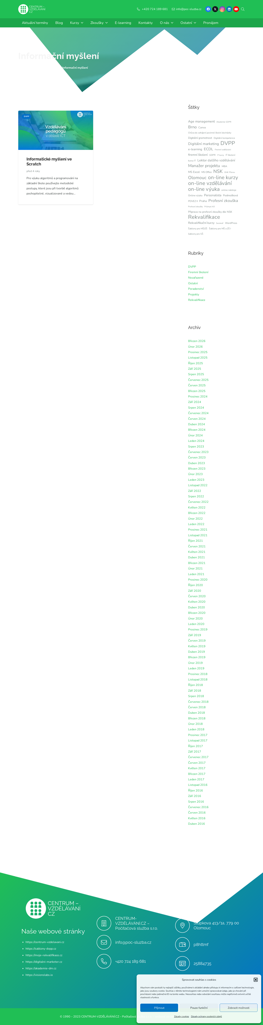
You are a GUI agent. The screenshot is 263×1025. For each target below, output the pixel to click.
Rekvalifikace (196, 300)
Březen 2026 (196, 341)
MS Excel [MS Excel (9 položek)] (194, 172)
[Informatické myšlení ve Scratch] (55, 113)
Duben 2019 (196, 652)
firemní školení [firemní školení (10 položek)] (198, 155)
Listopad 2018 (197, 680)
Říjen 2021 (195, 541)
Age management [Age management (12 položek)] (201, 121)
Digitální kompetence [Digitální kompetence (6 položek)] (224, 138)
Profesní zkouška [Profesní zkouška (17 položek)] (223, 200)
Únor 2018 (195, 724)
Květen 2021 (196, 552)
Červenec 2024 (198, 413)
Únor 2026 (195, 347)
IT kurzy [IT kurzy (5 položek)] (220, 155)
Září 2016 (194, 796)
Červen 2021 (197, 546)
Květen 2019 (196, 646)
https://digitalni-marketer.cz (44, 962)
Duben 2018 (196, 713)
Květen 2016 (196, 818)
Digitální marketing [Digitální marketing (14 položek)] (203, 143)
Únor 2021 (195, 569)
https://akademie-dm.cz (41, 968)
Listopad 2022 (197, 485)
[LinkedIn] (229, 9)
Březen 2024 (196, 430)
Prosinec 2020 (197, 580)
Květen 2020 (196, 602)
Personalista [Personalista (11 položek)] (212, 195)
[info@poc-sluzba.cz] (106, 942)
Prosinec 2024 (197, 397)
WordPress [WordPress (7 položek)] (231, 223)
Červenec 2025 (198, 380)
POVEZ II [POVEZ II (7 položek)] (193, 201)
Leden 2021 (196, 574)
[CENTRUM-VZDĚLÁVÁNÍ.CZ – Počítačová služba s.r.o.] (106, 923)
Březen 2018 (196, 718)
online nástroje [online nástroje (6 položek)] (228, 190)
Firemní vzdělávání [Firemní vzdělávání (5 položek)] (223, 149)
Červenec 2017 (198, 757)
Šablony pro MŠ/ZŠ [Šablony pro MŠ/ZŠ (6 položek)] (197, 228)
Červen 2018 (197, 707)
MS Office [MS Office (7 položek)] (206, 172)
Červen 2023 (197, 458)
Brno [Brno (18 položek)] (192, 127)
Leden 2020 (196, 624)
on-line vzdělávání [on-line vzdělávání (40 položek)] (210, 183)
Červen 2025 (197, 385)
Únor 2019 (195, 663)
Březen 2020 (196, 613)
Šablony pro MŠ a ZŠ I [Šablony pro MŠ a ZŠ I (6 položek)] (220, 228)
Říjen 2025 (195, 363)
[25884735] (184, 963)
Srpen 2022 (196, 496)
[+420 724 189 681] (106, 961)
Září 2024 (194, 402)
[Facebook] (208, 9)
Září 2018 (194, 691)
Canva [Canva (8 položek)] (202, 127)
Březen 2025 (196, 391)
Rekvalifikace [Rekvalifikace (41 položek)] (204, 216)
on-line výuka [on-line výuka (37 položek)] (204, 189)
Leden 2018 (196, 729)
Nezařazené (195, 278)
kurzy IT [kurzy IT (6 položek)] (192, 160)
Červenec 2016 (198, 807)
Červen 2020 (197, 596)
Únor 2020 (195, 619)
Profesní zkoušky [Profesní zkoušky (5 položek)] (195, 206)
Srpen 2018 (196, 696)
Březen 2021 (196, 563)
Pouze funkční (198, 1008)
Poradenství (196, 289)
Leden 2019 (196, 668)
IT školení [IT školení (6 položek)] (230, 155)
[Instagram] (222, 9)
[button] (256, 980)
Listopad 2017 (197, 741)
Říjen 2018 (195, 685)
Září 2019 (194, 635)
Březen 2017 (196, 774)
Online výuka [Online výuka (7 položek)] (195, 195)
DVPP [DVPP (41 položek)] (227, 143)
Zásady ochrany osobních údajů (206, 1016)
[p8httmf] (184, 944)
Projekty (193, 294)
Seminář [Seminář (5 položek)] (219, 223)
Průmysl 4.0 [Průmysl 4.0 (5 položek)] (209, 206)
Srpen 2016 (196, 802)
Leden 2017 (196, 779)
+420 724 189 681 (130, 961)
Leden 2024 (196, 441)
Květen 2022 (196, 508)
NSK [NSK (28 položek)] (218, 171)
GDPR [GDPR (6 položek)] (212, 155)
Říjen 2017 (195, 746)
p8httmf (201, 944)
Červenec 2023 (198, 452)
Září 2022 (194, 491)
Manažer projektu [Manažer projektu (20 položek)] (204, 165)
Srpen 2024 (196, 408)
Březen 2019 (196, 657)
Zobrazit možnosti (238, 1008)
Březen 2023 (196, 469)
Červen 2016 (197, 813)
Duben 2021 (196, 557)
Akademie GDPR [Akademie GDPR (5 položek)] (223, 122)
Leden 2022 (196, 524)
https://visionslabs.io (39, 975)
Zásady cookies (181, 1016)
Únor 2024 (195, 435)
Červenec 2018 (198, 702)
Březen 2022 (196, 513)
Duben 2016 (196, 824)
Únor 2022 (195, 519)
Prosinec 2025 (197, 352)
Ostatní (193, 283)
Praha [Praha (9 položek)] (203, 201)
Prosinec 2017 (197, 735)
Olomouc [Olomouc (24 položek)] (197, 177)
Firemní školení (198, 272)
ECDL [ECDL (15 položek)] (208, 149)
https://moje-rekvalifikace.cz (44, 955)
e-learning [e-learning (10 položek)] (195, 149)
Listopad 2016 (197, 785)
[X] (215, 9)
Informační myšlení (58, 56)
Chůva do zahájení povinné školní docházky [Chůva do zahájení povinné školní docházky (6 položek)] (209, 132)
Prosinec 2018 (197, 674)
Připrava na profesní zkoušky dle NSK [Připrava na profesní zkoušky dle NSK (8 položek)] (210, 212)
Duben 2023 (196, 463)
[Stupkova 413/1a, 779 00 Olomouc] (184, 925)
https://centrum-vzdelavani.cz (45, 942)
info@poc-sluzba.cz (133, 942)
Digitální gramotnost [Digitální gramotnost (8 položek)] (200, 138)
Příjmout (159, 1008)
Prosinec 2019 (197, 630)
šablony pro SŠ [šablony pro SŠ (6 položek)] (195, 233)
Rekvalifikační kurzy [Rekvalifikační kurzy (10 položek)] (201, 223)
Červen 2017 (197, 763)
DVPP (192, 267)
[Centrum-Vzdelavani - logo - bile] (31, 9)
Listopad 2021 (197, 535)
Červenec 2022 (198, 502)
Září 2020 (194, 591)
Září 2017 (194, 752)
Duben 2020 (196, 607)
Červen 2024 (197, 419)
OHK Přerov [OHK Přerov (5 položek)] (229, 172)
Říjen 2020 (195, 585)
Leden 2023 (196, 480)
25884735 (202, 963)
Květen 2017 (196, 768)
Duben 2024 (196, 424)
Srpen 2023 (196, 447)
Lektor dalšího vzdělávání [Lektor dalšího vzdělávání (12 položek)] (216, 160)
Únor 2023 (195, 474)
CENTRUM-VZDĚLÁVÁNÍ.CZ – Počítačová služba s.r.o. (136, 923)
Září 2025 (194, 369)
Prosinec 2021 (197, 530)
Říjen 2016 (195, 791)
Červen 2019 (197, 641)
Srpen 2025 (196, 374)
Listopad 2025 (197, 358)
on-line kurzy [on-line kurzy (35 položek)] (223, 177)
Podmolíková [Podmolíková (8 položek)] (230, 195)
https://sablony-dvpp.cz (41, 949)
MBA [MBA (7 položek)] (224, 166)
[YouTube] (236, 9)
